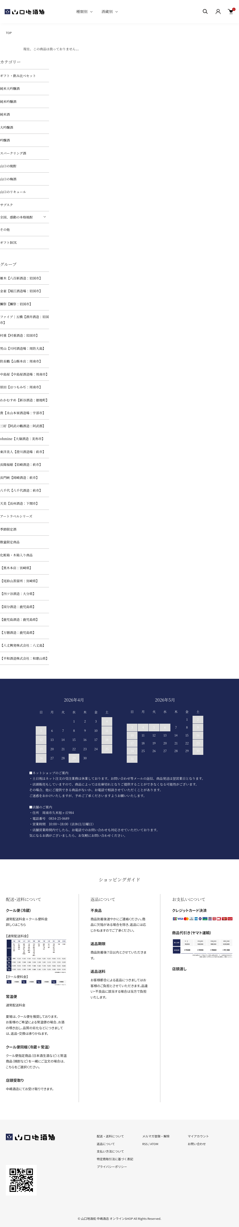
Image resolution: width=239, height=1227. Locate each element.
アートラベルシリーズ (16, 516)
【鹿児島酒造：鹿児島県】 (19, 619)
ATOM (154, 1144)
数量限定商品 (10, 542)
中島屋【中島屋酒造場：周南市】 (24, 374)
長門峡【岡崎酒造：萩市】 (19, 477)
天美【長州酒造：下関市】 (19, 503)
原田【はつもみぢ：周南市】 (21, 387)
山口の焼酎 (8, 166)
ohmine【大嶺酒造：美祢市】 (22, 438)
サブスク (6, 204)
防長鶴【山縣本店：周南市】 (21, 361)
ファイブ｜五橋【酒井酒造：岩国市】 (24, 319)
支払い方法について (110, 1151)
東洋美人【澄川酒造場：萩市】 (23, 451)
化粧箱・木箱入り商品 (16, 555)
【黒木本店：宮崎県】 (16, 567)
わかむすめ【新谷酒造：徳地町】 (24, 400)
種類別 (82, 11)
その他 (5, 229)
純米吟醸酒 (8, 101)
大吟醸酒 (6, 127)
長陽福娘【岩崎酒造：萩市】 (21, 464)
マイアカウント (198, 1136)
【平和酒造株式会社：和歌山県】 (24, 658)
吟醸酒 (5, 140)
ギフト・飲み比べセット (18, 75)
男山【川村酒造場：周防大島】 (23, 348)
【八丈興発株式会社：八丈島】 (23, 645)
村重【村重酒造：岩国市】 (19, 335)
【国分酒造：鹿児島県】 (18, 606)
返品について (106, 1144)
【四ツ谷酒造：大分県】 (18, 593)
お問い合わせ (197, 1144)
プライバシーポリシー (112, 1166)
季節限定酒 (8, 529)
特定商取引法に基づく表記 (115, 1159)
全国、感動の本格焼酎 (16, 217)
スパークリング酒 (13, 153)
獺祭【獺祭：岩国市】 (16, 304)
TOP (9, 32)
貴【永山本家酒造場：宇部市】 (23, 412)
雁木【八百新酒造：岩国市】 (21, 278)
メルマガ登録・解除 (155, 1136)
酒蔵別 (107, 11)
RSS (145, 1144)
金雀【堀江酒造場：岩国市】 (21, 291)
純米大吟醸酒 (10, 88)
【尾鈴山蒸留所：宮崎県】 (19, 580)
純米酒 (5, 114)
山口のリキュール (13, 191)
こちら (21, 924)
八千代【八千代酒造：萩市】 (21, 490)
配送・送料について (110, 1136)
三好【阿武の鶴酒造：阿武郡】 (23, 426)
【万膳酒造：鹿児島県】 (18, 632)
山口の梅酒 (8, 179)
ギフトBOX (8, 242)
